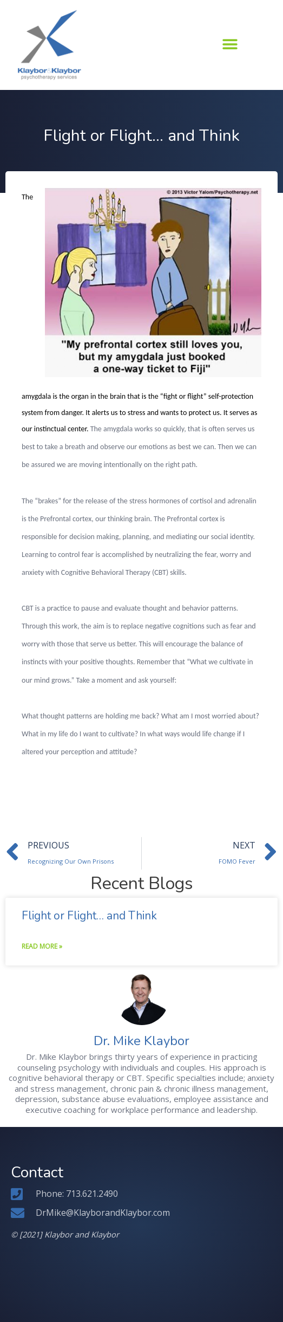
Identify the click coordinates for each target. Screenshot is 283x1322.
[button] (230, 45)
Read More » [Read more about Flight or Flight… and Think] (42, 946)
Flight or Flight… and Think (89, 915)
